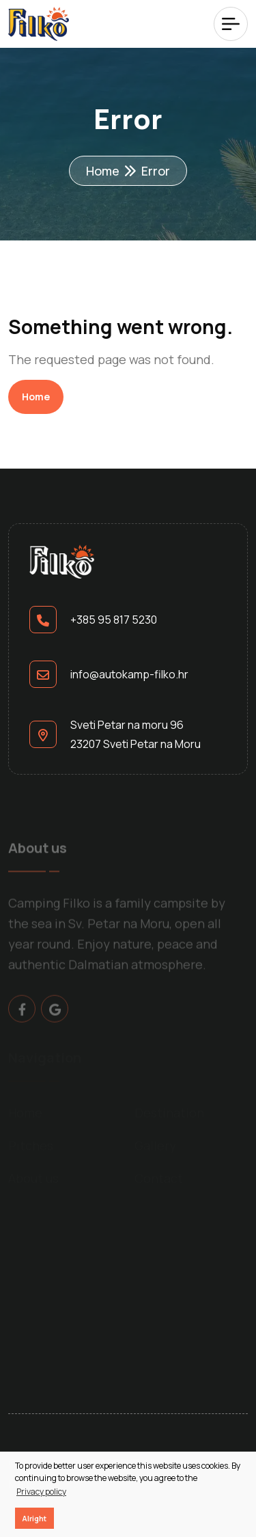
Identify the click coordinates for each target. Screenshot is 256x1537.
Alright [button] (34, 1518)
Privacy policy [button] (41, 1491)
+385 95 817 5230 (113, 619)
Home (102, 171)
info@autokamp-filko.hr (129, 674)
